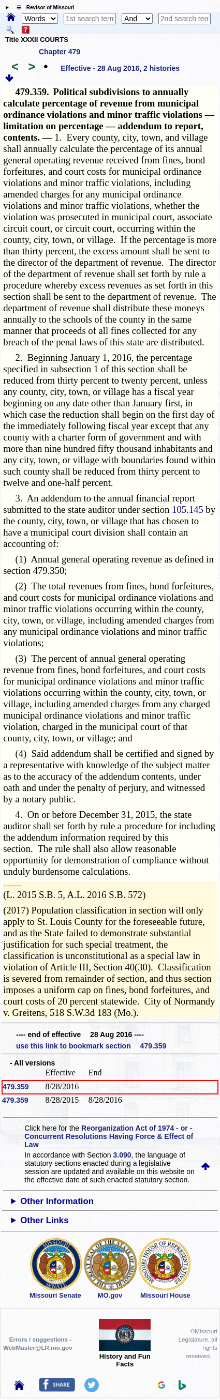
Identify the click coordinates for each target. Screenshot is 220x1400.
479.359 (16, 1087)
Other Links (44, 1220)
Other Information (57, 1201)
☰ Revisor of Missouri (43, 7)
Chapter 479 (59, 52)
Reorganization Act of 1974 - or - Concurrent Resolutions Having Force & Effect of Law (108, 1136)
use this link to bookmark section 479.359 (91, 1046)
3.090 (122, 1155)
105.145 (187, 509)
